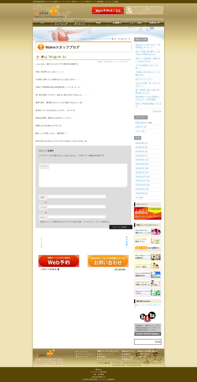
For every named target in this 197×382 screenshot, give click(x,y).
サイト (43, 218)
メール (43, 208)
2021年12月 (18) (142, 176)
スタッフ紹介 (135, 22)
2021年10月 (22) (142, 185)
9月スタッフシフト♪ (144, 79)
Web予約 (142, 357)
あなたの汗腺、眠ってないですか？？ (147, 84)
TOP (42, 22)
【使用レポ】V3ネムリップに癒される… (148, 73)
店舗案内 (117, 22)
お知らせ (139, 127)
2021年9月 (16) (142, 189)
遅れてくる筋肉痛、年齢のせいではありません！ (147, 59)
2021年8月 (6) (141, 193)
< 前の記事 (41, 242)
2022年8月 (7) (141, 143)
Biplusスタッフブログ (100, 39)
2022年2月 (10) (142, 168)
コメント (44, 166)
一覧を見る (156, 111)
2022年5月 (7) (141, 156)
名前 (43, 198)
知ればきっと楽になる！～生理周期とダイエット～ (147, 46)
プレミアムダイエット (79, 22)
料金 (98, 22)
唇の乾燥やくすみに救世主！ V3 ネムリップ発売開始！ (147, 98)
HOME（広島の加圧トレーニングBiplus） (71, 39)
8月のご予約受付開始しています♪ (148, 105)
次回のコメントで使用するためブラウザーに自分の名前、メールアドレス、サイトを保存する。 (75, 222)
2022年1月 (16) (142, 172)
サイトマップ (83, 357)
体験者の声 (154, 22)
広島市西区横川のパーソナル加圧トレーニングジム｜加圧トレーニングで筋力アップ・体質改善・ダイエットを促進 (75, 2)
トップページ (83, 352)
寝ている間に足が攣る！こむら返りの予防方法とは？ (147, 53)
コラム (138, 131)
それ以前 (139, 197)
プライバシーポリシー (86, 354)
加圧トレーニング (60, 22)
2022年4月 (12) (142, 160)
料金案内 (102, 357)
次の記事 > (127, 242)
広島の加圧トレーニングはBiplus (102, 379)
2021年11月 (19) (142, 181)
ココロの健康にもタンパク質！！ (146, 66)
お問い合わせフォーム (148, 354)
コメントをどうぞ (121, 62)
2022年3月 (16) (142, 164)
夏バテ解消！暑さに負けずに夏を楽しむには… (147, 91)
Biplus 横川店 (141, 123)
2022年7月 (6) (141, 147)
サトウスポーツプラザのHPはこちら (147, 333)
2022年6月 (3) (141, 151)
